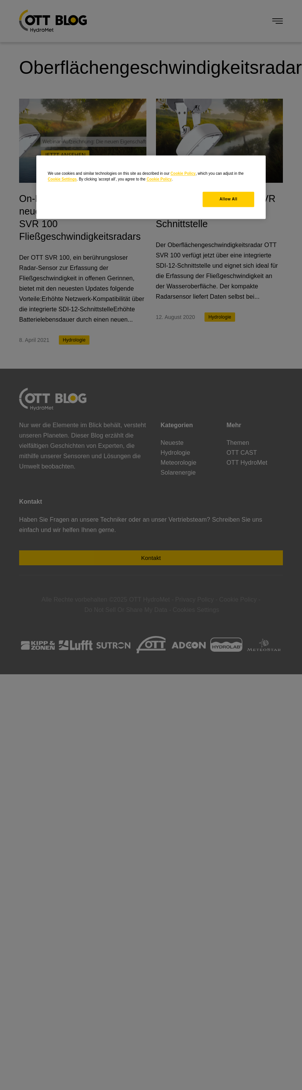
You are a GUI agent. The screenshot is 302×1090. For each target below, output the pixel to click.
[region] (151, 187)
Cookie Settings (62, 179)
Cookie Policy (183, 173)
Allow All (228, 199)
